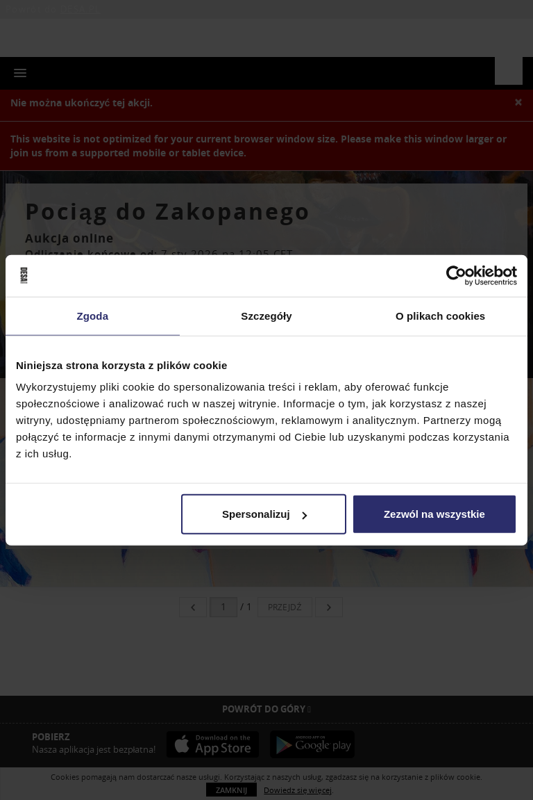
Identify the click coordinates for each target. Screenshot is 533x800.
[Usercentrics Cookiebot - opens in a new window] (456, 275)
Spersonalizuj (264, 514)
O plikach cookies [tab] (440, 315)
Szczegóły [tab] (266, 315)
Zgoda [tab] (93, 315)
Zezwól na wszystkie (434, 514)
